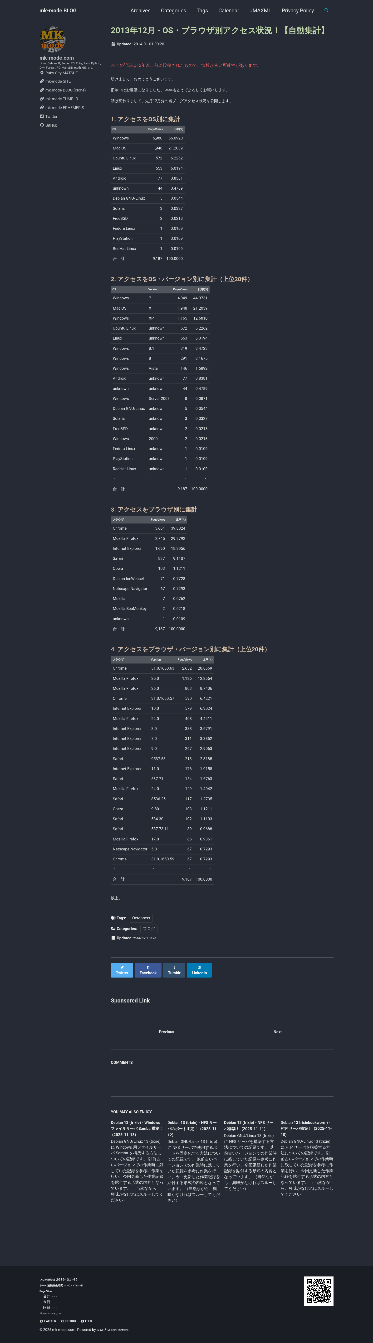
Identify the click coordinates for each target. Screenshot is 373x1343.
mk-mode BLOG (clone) (62, 106)
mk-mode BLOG (58, 11)
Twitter (48, 132)
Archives (136, 11)
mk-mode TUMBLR (58, 114)
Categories (169, 11)
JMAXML (256, 11)
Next (277, 1053)
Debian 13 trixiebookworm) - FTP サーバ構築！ (302, 1152)
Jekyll (101, 1330)
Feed (99, 1321)
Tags (198, 11)
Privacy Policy (294, 11)
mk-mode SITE (55, 97)
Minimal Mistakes (124, 1330)
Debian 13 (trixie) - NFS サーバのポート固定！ (191, 1152)
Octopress (141, 941)
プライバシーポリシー (55, 1313)
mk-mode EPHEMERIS (61, 123)
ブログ (149, 952)
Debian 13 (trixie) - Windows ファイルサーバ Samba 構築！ (136, 1152)
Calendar (224, 11)
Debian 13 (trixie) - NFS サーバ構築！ (246, 1149)
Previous (166, 1053)
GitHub (48, 141)
